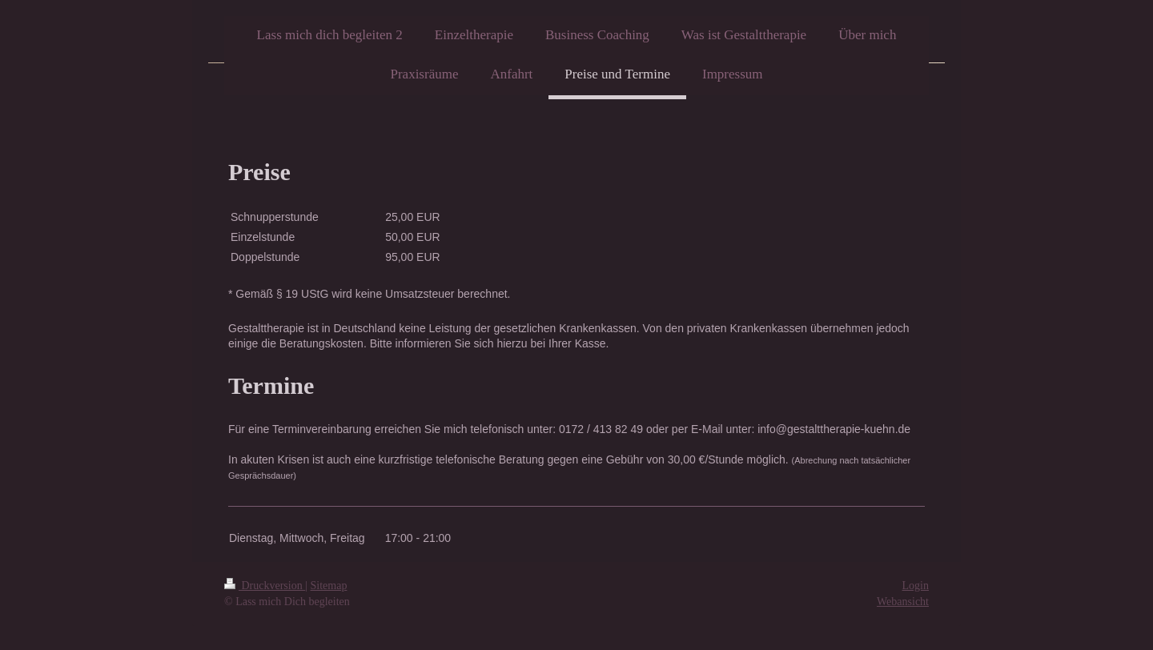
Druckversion (264, 586)
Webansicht (903, 602)
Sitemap (329, 586)
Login (915, 586)
